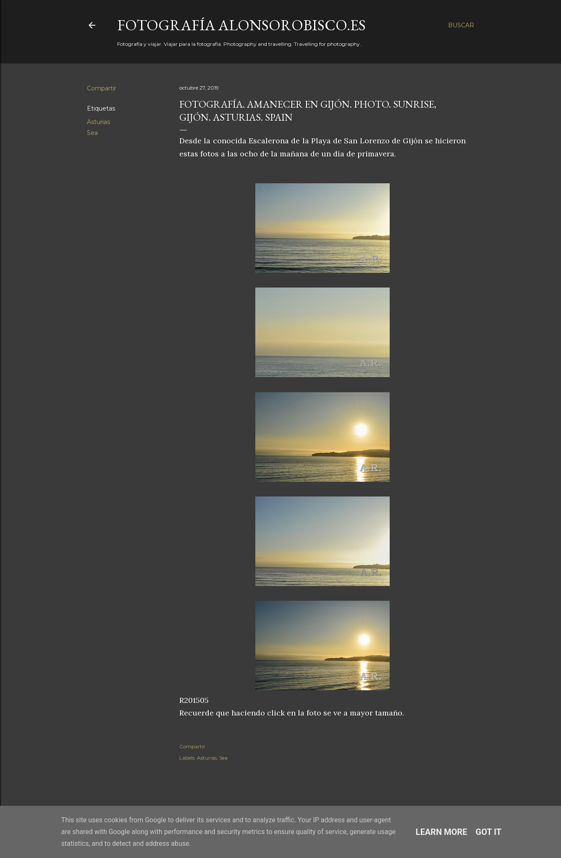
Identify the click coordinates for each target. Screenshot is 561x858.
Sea (92, 133)
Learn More (441, 832)
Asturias (98, 122)
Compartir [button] (101, 88)
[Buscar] (461, 25)
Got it (489, 832)
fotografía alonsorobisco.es (241, 25)
